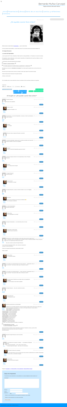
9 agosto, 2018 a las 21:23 (39, 295)
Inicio (5, 11)
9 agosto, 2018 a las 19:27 (39, 271)
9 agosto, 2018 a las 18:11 (39, 197)
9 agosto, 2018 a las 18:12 (39, 213)
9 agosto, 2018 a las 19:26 (39, 263)
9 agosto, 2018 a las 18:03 (39, 107)
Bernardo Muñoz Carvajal (7, 89)
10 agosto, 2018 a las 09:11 (39, 133)
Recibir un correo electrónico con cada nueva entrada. (14, 397)
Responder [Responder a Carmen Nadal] (41, 178)
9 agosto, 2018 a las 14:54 (39, 140)
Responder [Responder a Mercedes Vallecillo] (41, 293)
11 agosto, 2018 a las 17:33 (39, 342)
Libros (21, 11)
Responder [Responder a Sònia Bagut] (41, 194)
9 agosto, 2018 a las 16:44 (39, 173)
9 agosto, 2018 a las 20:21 (39, 229)
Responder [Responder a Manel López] (41, 252)
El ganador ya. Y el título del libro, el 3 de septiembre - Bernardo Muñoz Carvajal (19, 368)
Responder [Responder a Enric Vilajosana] (41, 104)
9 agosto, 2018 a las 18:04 (39, 124)
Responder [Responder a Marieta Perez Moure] (41, 121)
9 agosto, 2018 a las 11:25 (39, 99)
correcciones (16, 45)
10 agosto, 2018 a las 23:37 (39, 334)
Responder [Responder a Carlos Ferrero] (41, 339)
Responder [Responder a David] (41, 347)
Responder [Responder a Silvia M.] (41, 210)
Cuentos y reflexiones (51, 11)
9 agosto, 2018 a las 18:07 (39, 164)
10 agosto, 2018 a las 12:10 (39, 304)
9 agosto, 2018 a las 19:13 (39, 221)
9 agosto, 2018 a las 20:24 (39, 279)
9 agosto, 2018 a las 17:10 (39, 189)
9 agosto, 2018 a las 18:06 (39, 148)
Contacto (6, 14)
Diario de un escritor (34, 11)
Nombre (6, 389)
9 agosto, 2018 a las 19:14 (39, 238)
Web (10, 393)
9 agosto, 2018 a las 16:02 (39, 156)
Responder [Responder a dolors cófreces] (41, 161)
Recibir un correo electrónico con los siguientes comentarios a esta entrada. (17, 395)
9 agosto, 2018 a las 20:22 (39, 255)
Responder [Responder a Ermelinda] (41, 137)
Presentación (13, 11)
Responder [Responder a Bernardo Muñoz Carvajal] (41, 113)
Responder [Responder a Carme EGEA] (41, 145)
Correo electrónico (6, 392)
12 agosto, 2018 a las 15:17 (39, 350)
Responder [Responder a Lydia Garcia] (41, 276)
